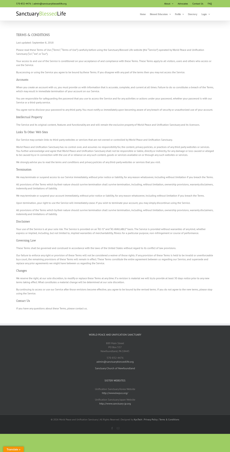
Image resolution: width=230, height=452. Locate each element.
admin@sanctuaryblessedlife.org (50, 3)
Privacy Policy (150, 419)
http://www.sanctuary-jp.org (115, 403)
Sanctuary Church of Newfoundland (115, 368)
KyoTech (138, 419)
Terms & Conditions (169, 419)
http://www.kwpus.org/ (115, 393)
